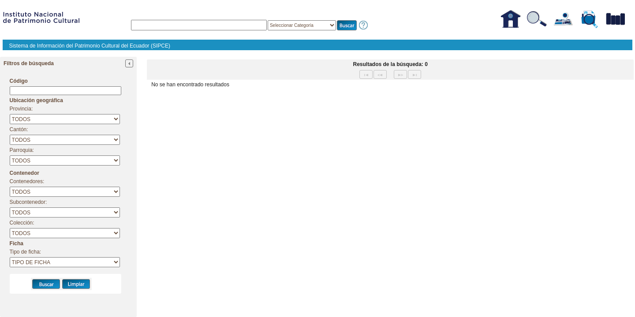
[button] (347, 25)
